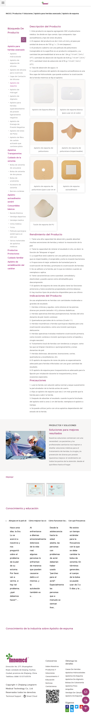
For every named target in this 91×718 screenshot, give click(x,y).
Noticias (49, 683)
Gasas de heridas (72, 669)
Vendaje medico (17, 220)
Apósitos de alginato (74, 679)
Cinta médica (15, 224)
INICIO (8, 13)
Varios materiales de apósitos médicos (17, 244)
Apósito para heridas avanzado (47, 13)
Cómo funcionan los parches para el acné (60, 521)
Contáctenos (51, 686)
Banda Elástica (16, 213)
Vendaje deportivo (18, 217)
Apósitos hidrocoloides (75, 673)
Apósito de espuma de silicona (14, 63)
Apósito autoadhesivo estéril (14, 198)
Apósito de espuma (73, 696)
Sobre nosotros (52, 666)
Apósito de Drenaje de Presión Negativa (17, 124)
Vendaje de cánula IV (74, 692)
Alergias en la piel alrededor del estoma (20, 521)
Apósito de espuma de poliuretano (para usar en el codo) (43, 189)
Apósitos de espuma (74, 676)
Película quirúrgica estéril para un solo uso (18, 234)
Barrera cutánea (17, 191)
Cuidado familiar (15, 258)
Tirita (12, 227)
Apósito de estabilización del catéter (16, 265)
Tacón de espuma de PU (43, 225)
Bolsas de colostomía (74, 683)
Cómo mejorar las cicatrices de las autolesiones (40, 521)
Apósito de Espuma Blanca (43, 110)
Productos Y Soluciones (23, 13)
